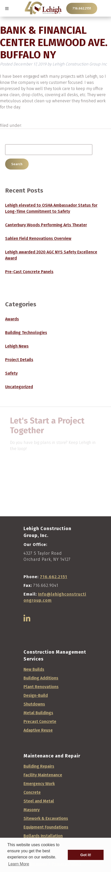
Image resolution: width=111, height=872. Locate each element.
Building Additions (41, 678)
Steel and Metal (39, 801)
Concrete (32, 792)
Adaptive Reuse (38, 730)
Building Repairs (39, 766)
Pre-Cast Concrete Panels (29, 271)
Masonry (32, 809)
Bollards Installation (43, 835)
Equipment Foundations (46, 827)
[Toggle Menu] (7, 8)
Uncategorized (19, 386)
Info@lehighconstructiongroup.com (55, 597)
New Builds (34, 669)
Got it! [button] (85, 855)
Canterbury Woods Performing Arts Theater (46, 224)
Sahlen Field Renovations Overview (38, 238)
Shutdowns (34, 704)
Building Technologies (26, 332)
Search (17, 164)
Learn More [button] (18, 864)
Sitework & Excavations (46, 818)
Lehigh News (17, 346)
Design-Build (36, 695)
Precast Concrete (40, 721)
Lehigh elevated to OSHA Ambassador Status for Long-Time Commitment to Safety (51, 208)
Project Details (19, 359)
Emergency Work (39, 783)
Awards (12, 319)
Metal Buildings (38, 712)
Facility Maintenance (43, 775)
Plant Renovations (41, 686)
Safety (11, 373)
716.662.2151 (81, 8)
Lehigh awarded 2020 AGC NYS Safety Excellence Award (51, 255)
